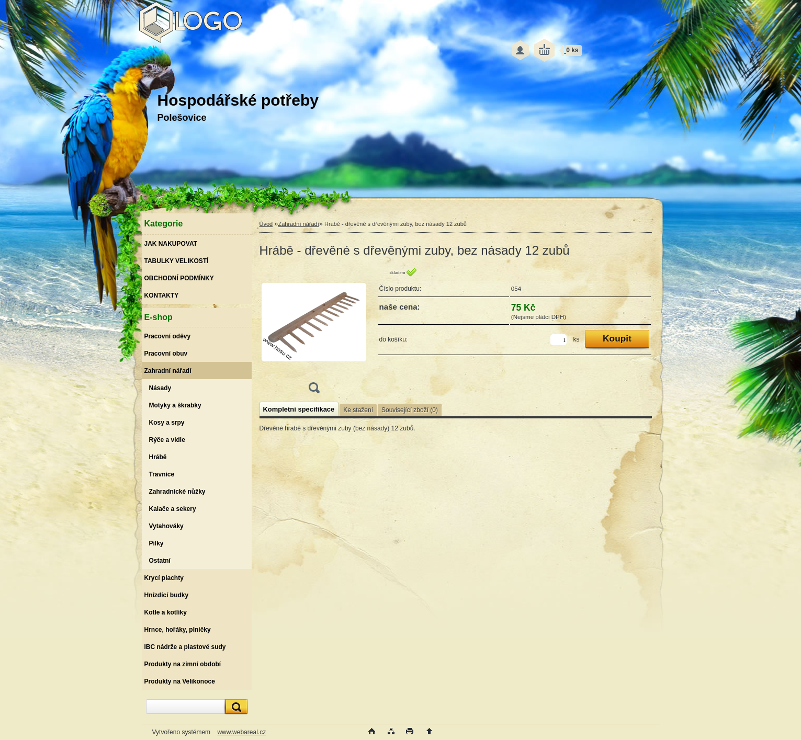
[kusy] (558, 339)
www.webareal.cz (241, 732)
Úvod (266, 224)
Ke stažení (358, 410)
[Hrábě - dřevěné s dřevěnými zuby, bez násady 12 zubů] (314, 334)
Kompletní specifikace (299, 409)
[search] (235, 706)
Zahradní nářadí (298, 224)
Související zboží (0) (409, 410)
